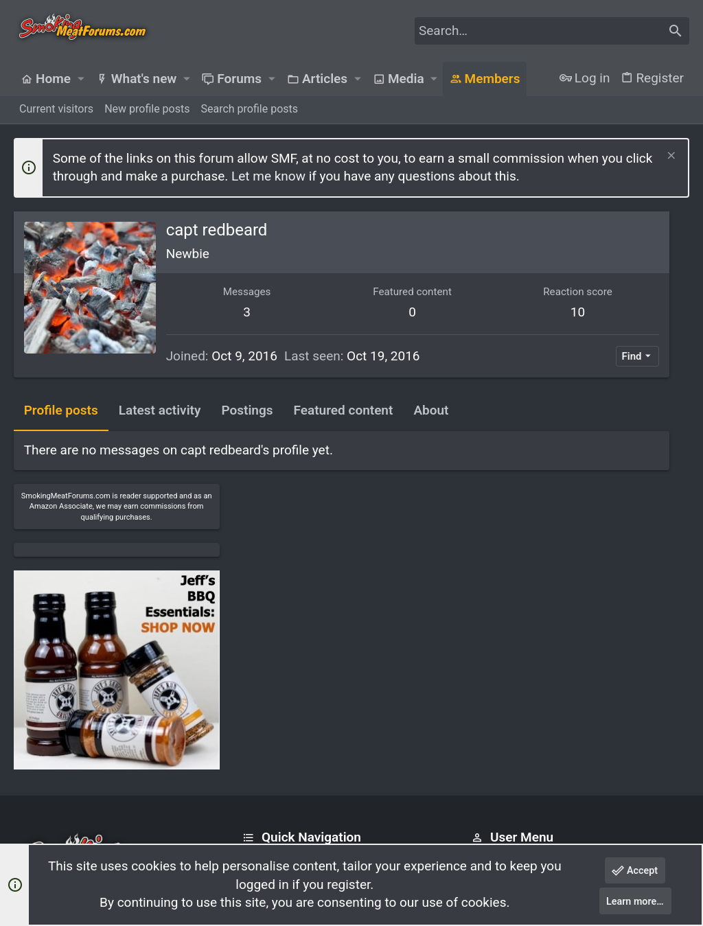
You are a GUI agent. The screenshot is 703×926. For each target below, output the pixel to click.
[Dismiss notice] (670, 157)
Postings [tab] (247, 437)
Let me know (268, 176)
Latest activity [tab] (160, 437)
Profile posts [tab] (61, 437)
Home (257, 692)
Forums (260, 719)
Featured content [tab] (343, 437)
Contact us (269, 745)
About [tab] (431, 437)
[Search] (552, 31)
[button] (80, 78)
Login (484, 692)
